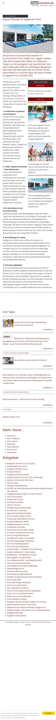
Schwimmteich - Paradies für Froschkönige (24, 549)
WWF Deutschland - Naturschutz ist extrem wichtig (23, 399)
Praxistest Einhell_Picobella (18, 474)
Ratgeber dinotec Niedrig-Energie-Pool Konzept (26, 602)
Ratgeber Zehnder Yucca (17, 469)
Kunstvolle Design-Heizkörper (19, 582)
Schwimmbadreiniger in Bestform (20, 541)
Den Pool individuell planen (18, 544)
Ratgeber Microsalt (15, 613)
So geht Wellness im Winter (18, 521)
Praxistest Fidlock (14, 472)
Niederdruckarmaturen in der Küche (21, 604)
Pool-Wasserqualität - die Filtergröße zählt (24, 560)
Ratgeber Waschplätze (16, 615)
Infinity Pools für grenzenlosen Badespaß (24, 591)
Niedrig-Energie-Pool (11, 417)
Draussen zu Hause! (15, 502)
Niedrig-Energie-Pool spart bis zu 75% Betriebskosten (28, 610)
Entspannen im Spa (15, 499)
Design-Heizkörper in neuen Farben (21, 552)
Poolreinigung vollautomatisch (19, 574)
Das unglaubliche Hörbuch (18, 588)
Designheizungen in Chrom (18, 524)
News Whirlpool (13, 438)
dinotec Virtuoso (14, 505)
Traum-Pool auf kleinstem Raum (20, 593)
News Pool (11, 436)
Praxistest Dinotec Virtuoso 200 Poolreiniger (25, 477)
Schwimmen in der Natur (17, 510)
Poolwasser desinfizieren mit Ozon (21, 519)
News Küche (12, 449)
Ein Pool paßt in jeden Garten (19, 516)
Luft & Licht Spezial (14, 496)
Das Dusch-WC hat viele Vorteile (20, 530)
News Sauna (12, 441)
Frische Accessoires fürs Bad (18, 563)
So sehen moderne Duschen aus (20, 532)
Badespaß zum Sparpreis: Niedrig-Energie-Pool (26, 607)
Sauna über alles (14, 579)
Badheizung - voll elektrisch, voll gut (21, 555)
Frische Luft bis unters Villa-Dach (20, 480)
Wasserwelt (11, 452)
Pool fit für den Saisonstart (18, 546)
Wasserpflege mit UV (15, 568)
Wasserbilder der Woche (17, 466)
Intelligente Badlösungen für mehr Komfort (24, 494)
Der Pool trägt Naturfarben (18, 535)
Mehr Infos (21, 718)
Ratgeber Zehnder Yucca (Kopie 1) (21, 463)
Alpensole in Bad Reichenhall (18, 513)
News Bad (11, 444)
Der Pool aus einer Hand (17, 585)
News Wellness (13, 447)
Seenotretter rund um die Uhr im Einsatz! (30, 360)
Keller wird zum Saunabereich (19, 596)
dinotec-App (12, 483)
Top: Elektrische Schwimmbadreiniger (22, 566)
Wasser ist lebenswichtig (17, 571)
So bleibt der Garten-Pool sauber (20, 538)
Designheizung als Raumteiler (19, 508)
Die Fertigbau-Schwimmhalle (19, 557)
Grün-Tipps (7, 409)
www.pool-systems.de (37, 102)
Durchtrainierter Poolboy (17, 599)
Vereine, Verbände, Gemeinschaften (16, 353)
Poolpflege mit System (16, 527)
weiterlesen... (48, 329)
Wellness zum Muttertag (17, 485)
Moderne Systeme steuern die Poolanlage (24, 577)
